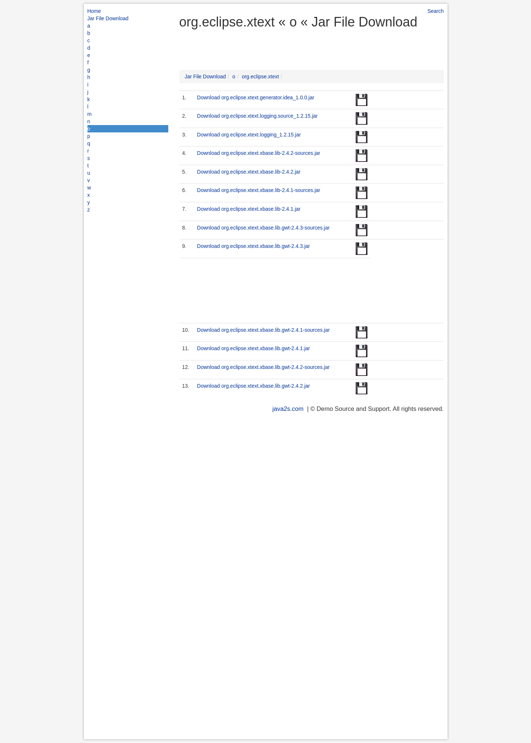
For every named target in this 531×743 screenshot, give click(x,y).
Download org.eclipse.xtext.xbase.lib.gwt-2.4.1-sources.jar (263, 330)
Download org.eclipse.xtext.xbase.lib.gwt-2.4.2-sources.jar (263, 367)
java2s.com (288, 408)
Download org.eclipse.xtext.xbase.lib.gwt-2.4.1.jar (253, 348)
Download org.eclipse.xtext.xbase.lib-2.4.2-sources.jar (258, 153)
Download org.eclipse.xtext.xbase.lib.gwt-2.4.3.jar (253, 246)
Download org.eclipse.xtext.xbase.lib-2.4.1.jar (249, 209)
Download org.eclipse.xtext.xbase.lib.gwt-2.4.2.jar (253, 386)
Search (435, 11)
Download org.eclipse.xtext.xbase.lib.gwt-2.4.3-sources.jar (263, 228)
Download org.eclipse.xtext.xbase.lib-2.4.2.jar (249, 172)
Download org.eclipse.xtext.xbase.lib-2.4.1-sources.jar (258, 190)
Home (94, 11)
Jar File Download (108, 18)
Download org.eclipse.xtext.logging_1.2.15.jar (249, 135)
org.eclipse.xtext (260, 76)
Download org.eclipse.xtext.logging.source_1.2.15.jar (257, 116)
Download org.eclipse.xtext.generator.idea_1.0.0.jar (255, 97)
